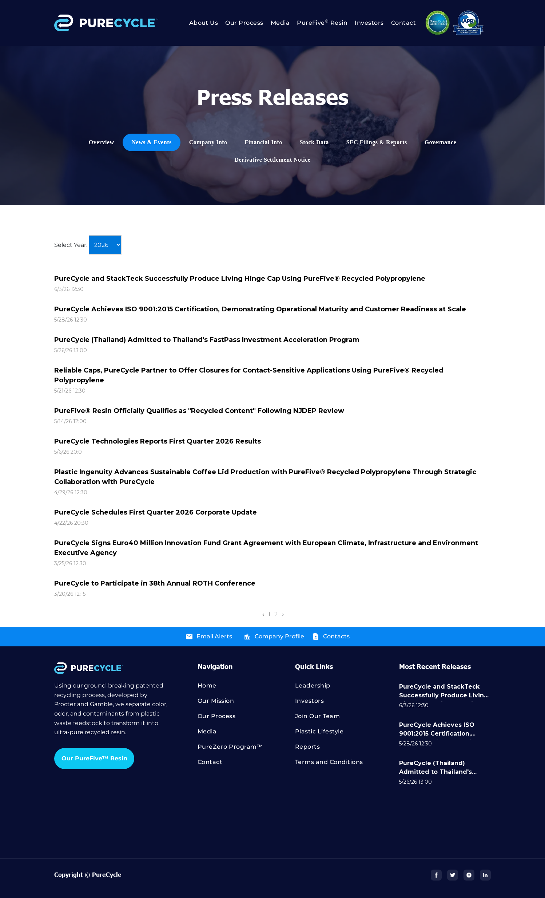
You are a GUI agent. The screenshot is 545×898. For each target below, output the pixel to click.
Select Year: (70, 244)
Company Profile (279, 636)
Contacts (336, 636)
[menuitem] (200, 23)
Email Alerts (214, 636)
